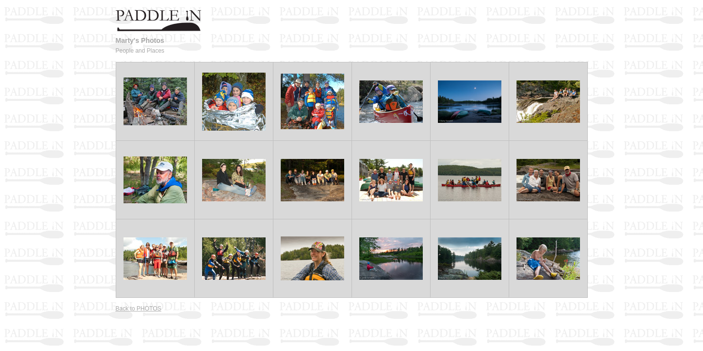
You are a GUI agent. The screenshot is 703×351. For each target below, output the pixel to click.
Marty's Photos (140, 40)
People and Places (140, 50)
